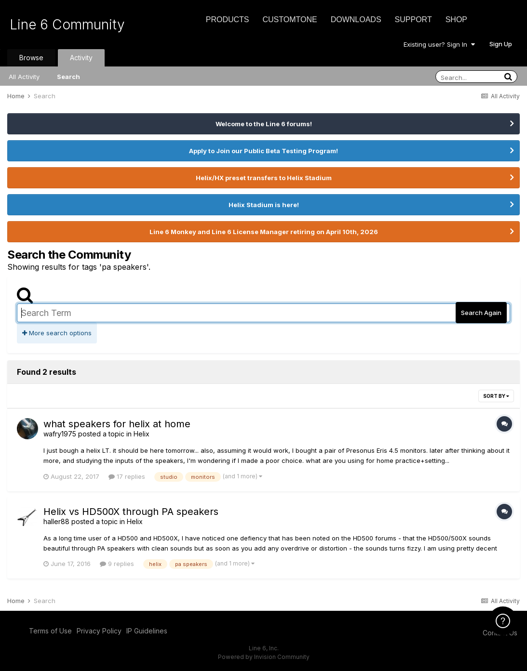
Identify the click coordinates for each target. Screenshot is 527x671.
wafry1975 (59, 434)
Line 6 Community (67, 24)
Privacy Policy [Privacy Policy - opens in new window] (99, 631)
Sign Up (500, 44)
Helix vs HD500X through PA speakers (130, 511)
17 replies (126, 476)
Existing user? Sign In (439, 44)
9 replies (117, 563)
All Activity (24, 76)
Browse (31, 57)
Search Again (481, 312)
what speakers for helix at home (116, 424)
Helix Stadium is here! (264, 205)
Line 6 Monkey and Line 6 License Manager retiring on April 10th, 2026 (263, 232)
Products (227, 19)
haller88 (56, 521)
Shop (456, 19)
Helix (141, 434)
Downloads (356, 19)
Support (413, 19)
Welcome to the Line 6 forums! (264, 124)
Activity (81, 57)
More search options (57, 333)
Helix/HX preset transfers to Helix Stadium (264, 178)
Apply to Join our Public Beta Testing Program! (263, 151)
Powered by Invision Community (264, 656)
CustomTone (289, 19)
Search (68, 76)
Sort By (496, 396)
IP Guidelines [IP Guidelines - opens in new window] (146, 631)
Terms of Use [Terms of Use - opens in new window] (50, 631)
